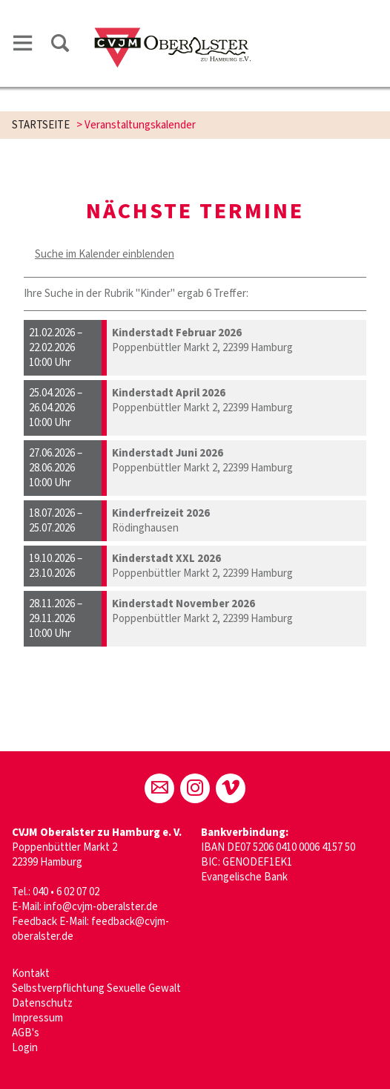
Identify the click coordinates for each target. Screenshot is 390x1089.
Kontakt (31, 973)
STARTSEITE (41, 125)
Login (25, 1048)
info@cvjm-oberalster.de (101, 907)
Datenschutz (42, 1003)
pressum (43, 1018)
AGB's (25, 1033)
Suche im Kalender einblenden (104, 254)
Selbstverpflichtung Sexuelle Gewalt (96, 988)
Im (17, 1018)
